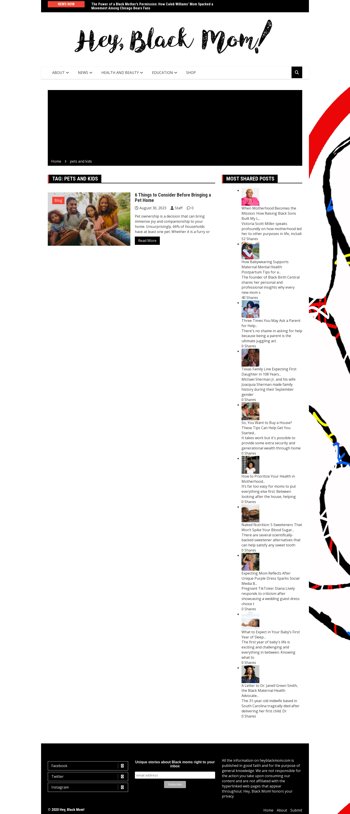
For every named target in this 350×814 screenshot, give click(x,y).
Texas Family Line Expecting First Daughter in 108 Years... (269, 372)
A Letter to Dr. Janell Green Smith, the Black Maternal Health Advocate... (270, 690)
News (83, 72)
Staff (179, 208)
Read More (147, 240)
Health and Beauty (120, 72)
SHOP (191, 72)
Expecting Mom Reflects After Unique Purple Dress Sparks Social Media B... (270, 578)
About (58, 72)
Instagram (89, 787)
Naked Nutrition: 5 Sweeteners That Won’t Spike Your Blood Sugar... (272, 527)
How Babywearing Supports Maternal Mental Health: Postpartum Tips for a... (265, 267)
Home (268, 810)
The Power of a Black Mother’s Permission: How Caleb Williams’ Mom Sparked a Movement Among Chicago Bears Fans (152, 6)
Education (162, 72)
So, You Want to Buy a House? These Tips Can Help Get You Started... (267, 427)
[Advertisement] (175, 125)
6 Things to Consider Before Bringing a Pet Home (173, 197)
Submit (296, 810)
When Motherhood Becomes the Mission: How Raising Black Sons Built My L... (269, 213)
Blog (58, 200)
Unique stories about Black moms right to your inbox (175, 764)
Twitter (89, 776)
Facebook (89, 765)
